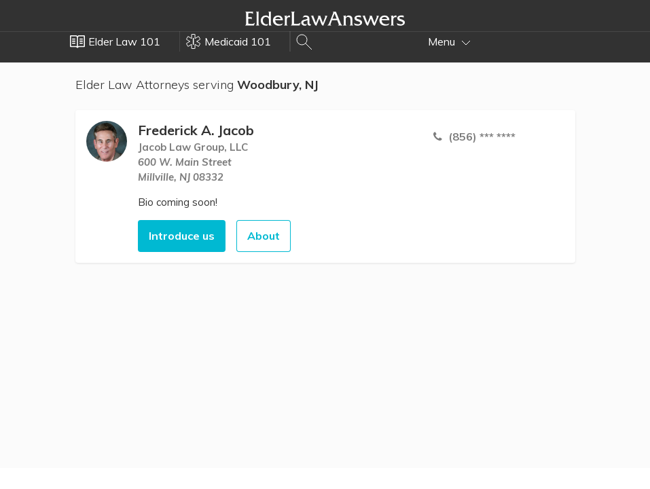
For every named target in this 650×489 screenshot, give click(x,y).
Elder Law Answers (325, 18)
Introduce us (182, 235)
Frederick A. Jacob (196, 130)
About (263, 235)
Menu (449, 41)
